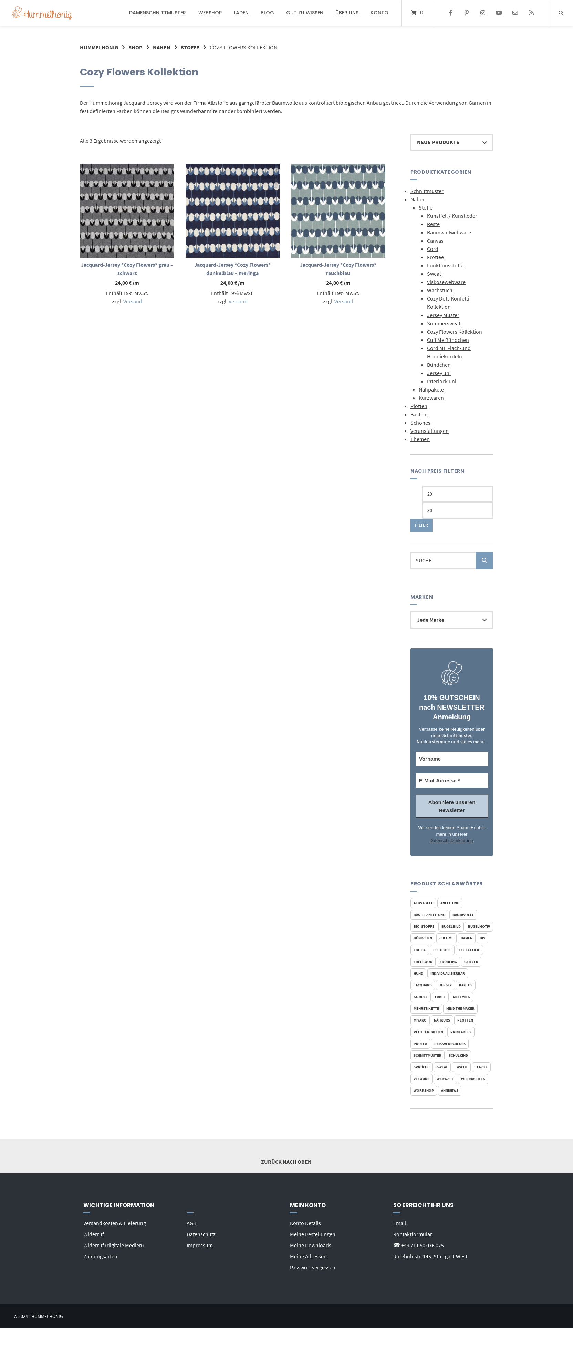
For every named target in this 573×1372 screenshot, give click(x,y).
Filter (421, 525)
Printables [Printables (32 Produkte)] (460, 1031)
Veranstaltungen (429, 430)
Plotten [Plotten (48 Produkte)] (465, 1020)
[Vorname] (452, 759)
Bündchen (439, 364)
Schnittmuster (427, 190)
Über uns (346, 12)
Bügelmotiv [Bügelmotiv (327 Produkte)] (479, 926)
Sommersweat (443, 323)
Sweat (434, 273)
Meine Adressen (308, 1256)
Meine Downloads (310, 1245)
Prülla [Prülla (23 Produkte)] (420, 1043)
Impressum (200, 1245)
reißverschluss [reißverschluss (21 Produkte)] (450, 1043)
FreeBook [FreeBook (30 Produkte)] (423, 961)
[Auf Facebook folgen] (450, 13)
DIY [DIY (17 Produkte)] (482, 938)
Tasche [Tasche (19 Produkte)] (461, 1067)
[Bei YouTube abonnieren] (499, 13)
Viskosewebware (446, 281)
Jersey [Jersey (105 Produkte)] (445, 985)
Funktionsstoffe (445, 265)
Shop (135, 47)
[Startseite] (42, 13)
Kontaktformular (412, 1234)
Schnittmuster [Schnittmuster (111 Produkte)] (427, 1055)
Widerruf (93, 1234)
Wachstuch (439, 290)
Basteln (419, 414)
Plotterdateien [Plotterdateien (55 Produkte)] (428, 1031)
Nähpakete (431, 389)
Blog (267, 12)
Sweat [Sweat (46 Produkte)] (442, 1067)
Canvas (435, 240)
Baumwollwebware (449, 232)
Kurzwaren (431, 397)
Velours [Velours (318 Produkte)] (421, 1078)
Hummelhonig (99, 47)
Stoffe (190, 47)
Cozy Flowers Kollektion (454, 331)
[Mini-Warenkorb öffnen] (417, 13)
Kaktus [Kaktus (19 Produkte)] (465, 985)
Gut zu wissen (304, 12)
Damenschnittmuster (157, 12)
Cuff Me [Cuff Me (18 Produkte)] (446, 938)
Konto (379, 12)
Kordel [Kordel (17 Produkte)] (421, 996)
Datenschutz (201, 1234)
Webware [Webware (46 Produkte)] (445, 1078)
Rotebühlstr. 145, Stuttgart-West (430, 1256)
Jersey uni (439, 372)
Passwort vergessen (312, 1267)
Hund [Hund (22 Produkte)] (418, 973)
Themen (420, 439)
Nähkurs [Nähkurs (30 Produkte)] (442, 1020)
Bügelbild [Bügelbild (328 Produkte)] (451, 926)
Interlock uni (441, 381)
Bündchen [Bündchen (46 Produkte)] (423, 938)
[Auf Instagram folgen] (483, 13)
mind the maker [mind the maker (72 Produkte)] (460, 1008)
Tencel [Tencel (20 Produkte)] (481, 1067)
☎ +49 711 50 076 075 (418, 1245)
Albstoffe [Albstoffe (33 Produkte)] (423, 903)
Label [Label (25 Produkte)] (440, 996)
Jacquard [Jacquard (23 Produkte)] (423, 985)
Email (399, 1223)
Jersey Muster (443, 315)
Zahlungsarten (100, 1256)
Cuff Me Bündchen (448, 339)
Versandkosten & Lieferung (114, 1223)
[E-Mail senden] (515, 13)
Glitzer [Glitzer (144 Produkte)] (471, 961)
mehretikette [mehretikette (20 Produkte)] (426, 1008)
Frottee (435, 257)
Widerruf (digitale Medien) (113, 1245)
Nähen (161, 47)
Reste (433, 224)
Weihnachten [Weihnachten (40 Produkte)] (473, 1078)
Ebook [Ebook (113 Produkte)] (420, 949)
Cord (432, 248)
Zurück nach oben (286, 1155)
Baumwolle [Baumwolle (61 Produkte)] (463, 914)
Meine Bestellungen (312, 1234)
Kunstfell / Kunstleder (452, 215)
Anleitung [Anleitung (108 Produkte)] (449, 903)
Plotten (418, 406)
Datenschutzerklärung (451, 840)
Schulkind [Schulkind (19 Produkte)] (458, 1055)
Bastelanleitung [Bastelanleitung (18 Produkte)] (429, 914)
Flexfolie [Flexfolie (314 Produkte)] (442, 949)
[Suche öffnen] (561, 13)
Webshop (210, 12)
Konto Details (305, 1223)
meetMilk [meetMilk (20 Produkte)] (461, 996)
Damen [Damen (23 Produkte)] (466, 938)
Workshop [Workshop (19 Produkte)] (424, 1090)
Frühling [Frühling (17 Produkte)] (448, 961)
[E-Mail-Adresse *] (452, 780)
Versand (132, 301)
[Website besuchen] (531, 13)
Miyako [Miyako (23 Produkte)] (420, 1020)
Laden (241, 12)
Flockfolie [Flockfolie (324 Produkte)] (469, 949)
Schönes (420, 422)
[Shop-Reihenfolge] (451, 142)
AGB (191, 1223)
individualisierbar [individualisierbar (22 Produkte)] (447, 973)
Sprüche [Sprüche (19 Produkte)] (421, 1067)
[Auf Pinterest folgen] (466, 13)
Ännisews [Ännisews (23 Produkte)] (449, 1090)
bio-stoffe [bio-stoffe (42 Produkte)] (424, 926)
